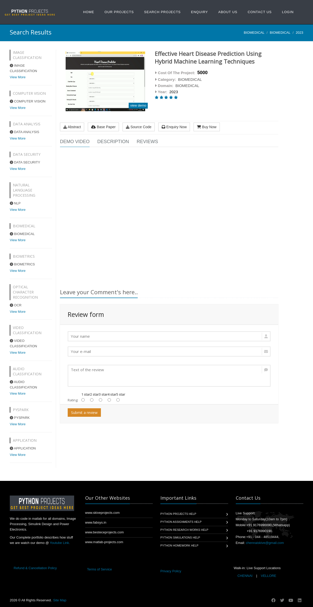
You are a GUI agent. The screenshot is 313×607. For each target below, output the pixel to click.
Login (288, 12)
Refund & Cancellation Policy (35, 568)
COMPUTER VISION (28, 101)
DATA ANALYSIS (24, 132)
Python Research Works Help (184, 529)
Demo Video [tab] (75, 141)
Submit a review (84, 412)
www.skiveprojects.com (102, 513)
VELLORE (268, 576)
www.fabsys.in (95, 522)
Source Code (139, 127)
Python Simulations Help (180, 537)
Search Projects (162, 12)
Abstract (72, 127)
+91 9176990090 (259, 525)
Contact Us (260, 12)
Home (88, 12)
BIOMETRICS (22, 264)
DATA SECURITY (25, 162)
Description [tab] (113, 141)
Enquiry (199, 12)
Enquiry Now (174, 127)
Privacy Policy (170, 571)
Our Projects (119, 12)
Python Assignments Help (181, 521)
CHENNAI (245, 576)
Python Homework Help (179, 545)
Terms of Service (99, 569)
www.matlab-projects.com (104, 542)
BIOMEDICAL (254, 32)
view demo (138, 105)
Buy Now (206, 127)
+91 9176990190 (259, 531)
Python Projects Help (178, 513)
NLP (15, 203)
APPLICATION (23, 448)
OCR (16, 305)
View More (17, 77)
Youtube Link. (60, 543)
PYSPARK (20, 418)
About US (227, 12)
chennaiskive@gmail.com (265, 543)
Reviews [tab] (147, 141)
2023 (299, 32)
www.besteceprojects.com (104, 532)
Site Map (59, 600)
